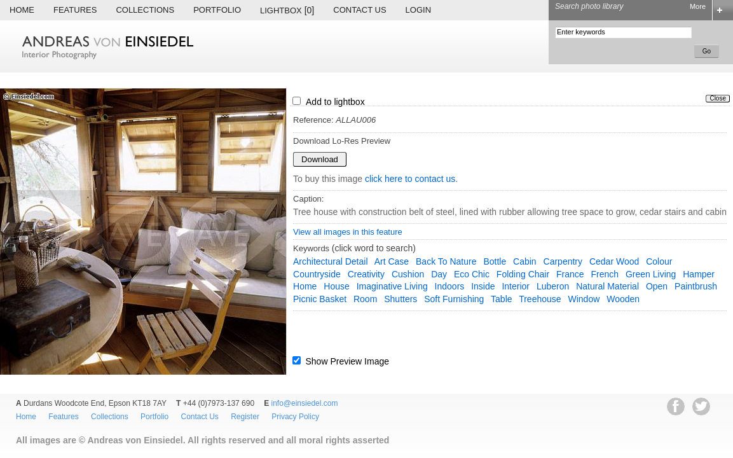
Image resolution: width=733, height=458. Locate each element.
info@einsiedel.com (304, 403)
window (583, 299)
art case (391, 261)
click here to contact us (410, 179)
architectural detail (330, 261)
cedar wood (614, 261)
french (605, 274)
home (305, 286)
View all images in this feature (347, 232)
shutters (400, 299)
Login (418, 10)
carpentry (563, 261)
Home (22, 10)
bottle (494, 261)
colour (659, 261)
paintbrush (696, 286)
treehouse (540, 299)
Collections (145, 10)
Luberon (553, 286)
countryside (317, 274)
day (439, 274)
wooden (623, 299)
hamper (699, 274)
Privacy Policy (295, 416)
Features (75, 10)
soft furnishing (454, 299)
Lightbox (287, 10)
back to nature (446, 261)
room (365, 299)
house (336, 286)
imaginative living (392, 286)
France (570, 274)
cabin (525, 261)
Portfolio (217, 10)
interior (516, 286)
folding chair (523, 274)
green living (651, 274)
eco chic (472, 274)
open (657, 286)
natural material (607, 286)
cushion (408, 274)
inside (483, 286)
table (501, 299)
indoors (450, 286)
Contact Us (359, 10)
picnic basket (319, 299)
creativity (366, 274)
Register (245, 416)
